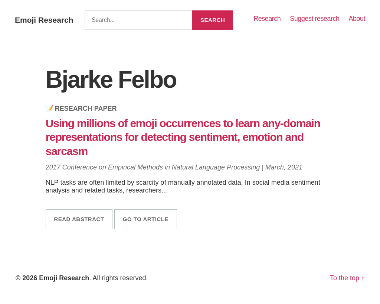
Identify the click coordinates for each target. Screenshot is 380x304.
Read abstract (79, 219)
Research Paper (86, 108)
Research (267, 18)
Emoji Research (44, 20)
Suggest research (314, 18)
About (356, 18)
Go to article (145, 219)
